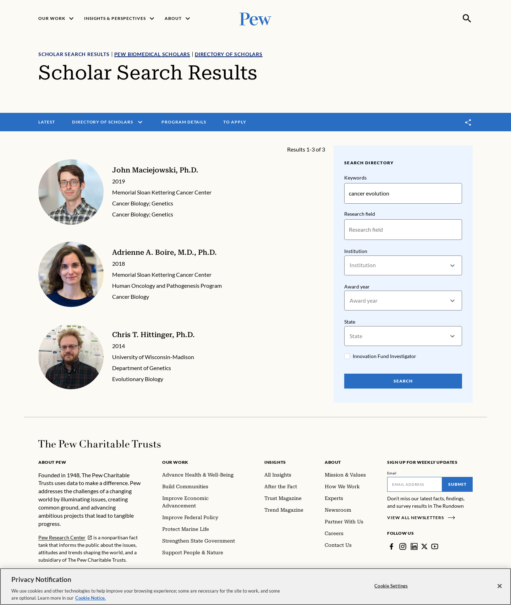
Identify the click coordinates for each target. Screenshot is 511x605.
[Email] (414, 484)
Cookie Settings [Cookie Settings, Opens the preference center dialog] (391, 589)
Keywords (355, 178)
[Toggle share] (468, 122)
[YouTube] (434, 546)
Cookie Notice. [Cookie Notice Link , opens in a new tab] (90, 601)
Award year (357, 287)
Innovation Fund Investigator (384, 356)
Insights (275, 462)
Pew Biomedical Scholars (152, 54)
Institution (355, 251)
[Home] (99, 444)
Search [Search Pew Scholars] (403, 381)
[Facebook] (391, 546)
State (349, 322)
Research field (359, 214)
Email (392, 473)
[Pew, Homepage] (255, 18)
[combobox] (350, 265)
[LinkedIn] (414, 546)
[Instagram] (403, 546)
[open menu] (140, 122)
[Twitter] (424, 546)
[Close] (499, 589)
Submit (457, 484)
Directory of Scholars (229, 54)
